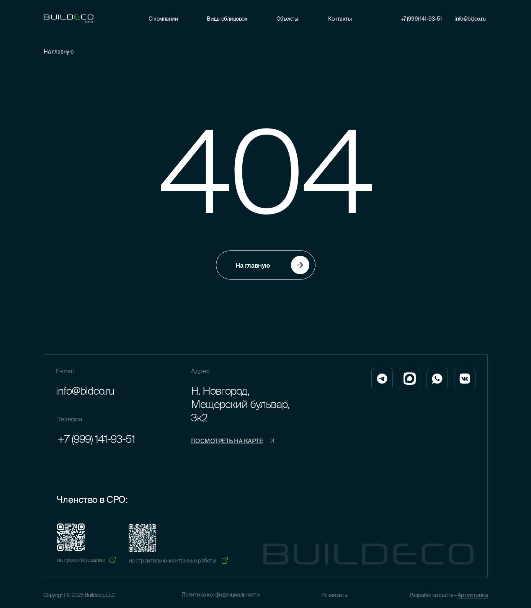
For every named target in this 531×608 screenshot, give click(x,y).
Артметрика (472, 595)
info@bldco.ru (470, 19)
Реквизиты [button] (334, 595)
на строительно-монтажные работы (172, 561)
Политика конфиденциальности (220, 595)
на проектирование (81, 560)
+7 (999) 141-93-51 (421, 19)
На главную (59, 52)
